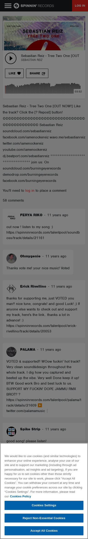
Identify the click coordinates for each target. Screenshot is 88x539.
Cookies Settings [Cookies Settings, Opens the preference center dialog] (44, 505)
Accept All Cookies (44, 530)
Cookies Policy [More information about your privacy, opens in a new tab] (20, 496)
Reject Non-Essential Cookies (44, 518)
